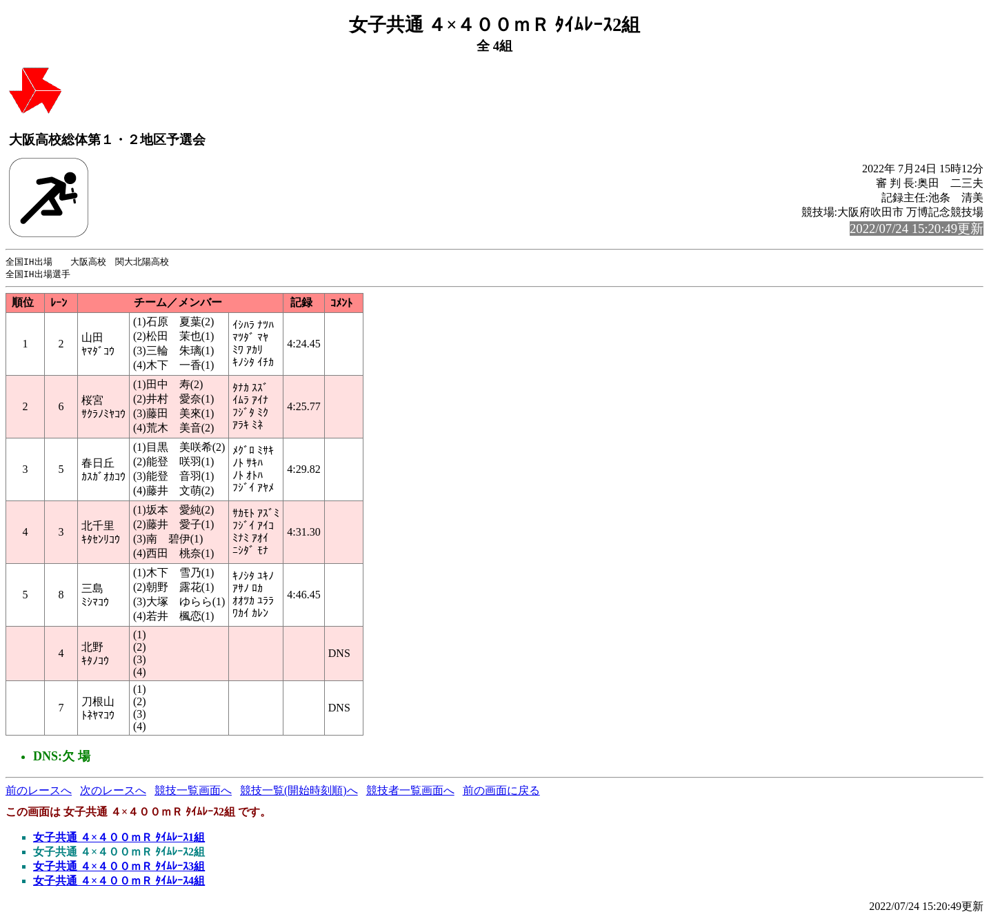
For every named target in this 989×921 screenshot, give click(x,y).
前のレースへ (39, 792)
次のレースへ (113, 792)
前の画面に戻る (501, 792)
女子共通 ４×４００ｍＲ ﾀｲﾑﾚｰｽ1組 (119, 838)
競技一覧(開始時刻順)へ (299, 792)
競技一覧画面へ (193, 792)
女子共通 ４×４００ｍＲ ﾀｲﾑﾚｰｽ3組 (119, 867)
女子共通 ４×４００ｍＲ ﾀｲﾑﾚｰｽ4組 (119, 882)
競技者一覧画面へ (410, 792)
